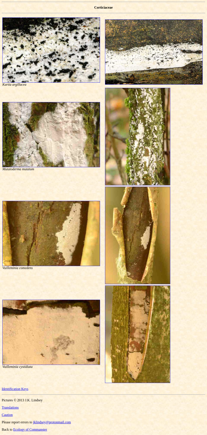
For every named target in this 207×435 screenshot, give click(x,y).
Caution (7, 415)
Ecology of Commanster (30, 429)
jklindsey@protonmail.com (52, 422)
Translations (10, 407)
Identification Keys (15, 389)
